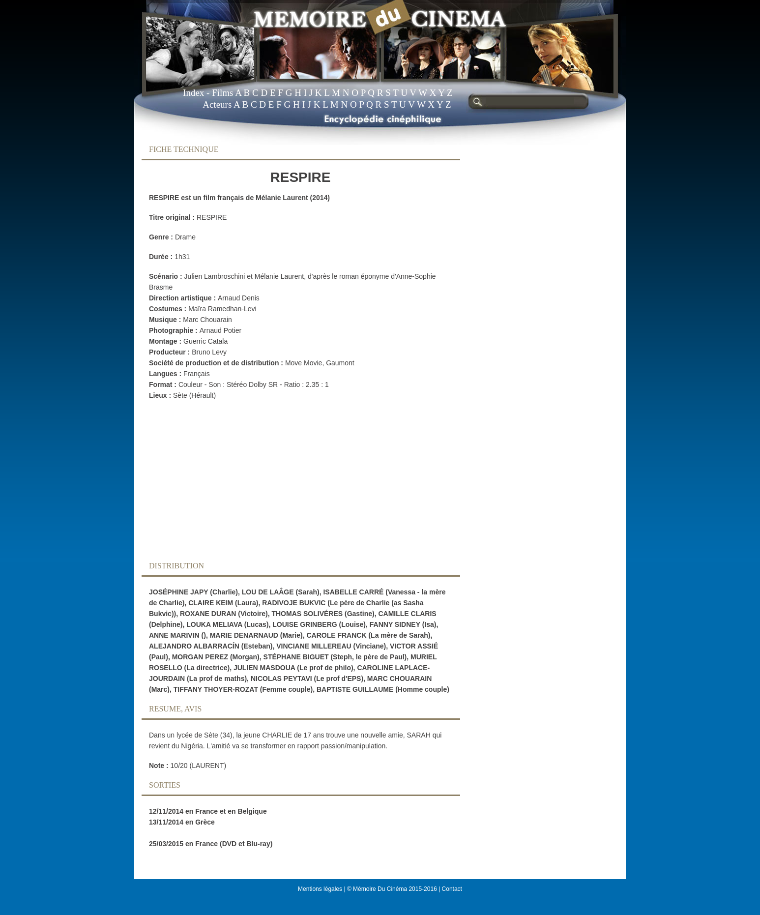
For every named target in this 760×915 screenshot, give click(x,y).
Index (193, 93)
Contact (452, 888)
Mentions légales (320, 888)
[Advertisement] (293, 483)
